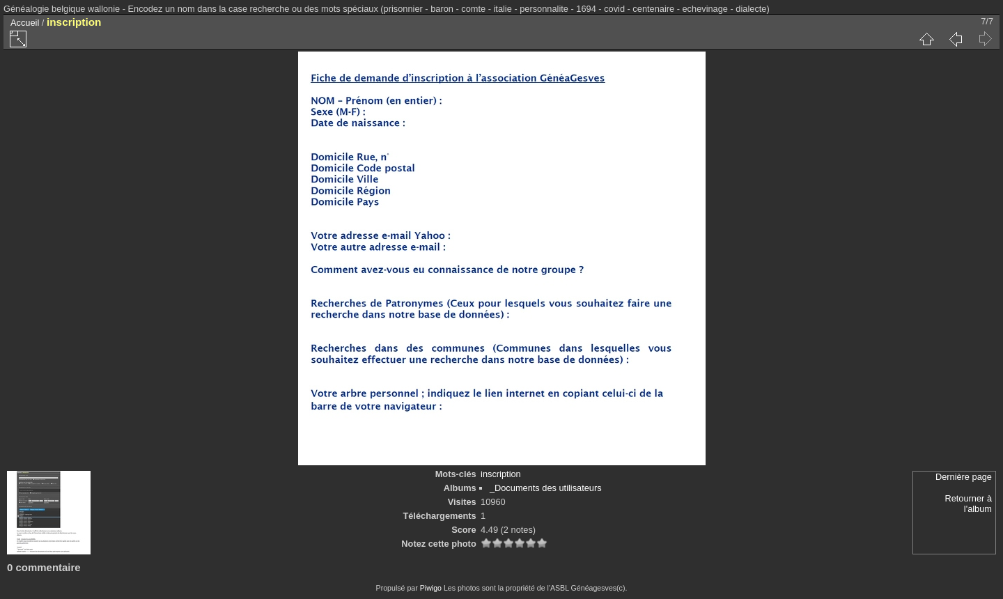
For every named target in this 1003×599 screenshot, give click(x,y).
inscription (501, 474)
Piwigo (431, 588)
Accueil (24, 22)
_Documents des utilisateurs (546, 488)
